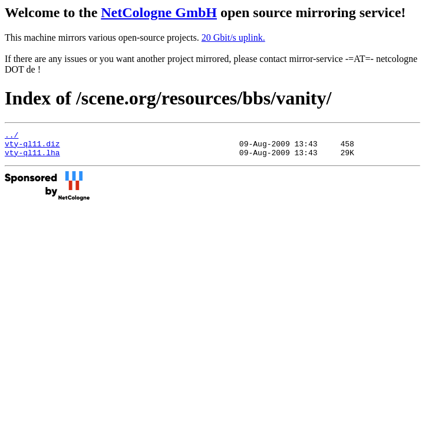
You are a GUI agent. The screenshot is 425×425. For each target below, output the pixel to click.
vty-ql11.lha (32, 157)
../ (11, 136)
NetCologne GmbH (159, 12)
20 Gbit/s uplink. (233, 37)
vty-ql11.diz (32, 147)
